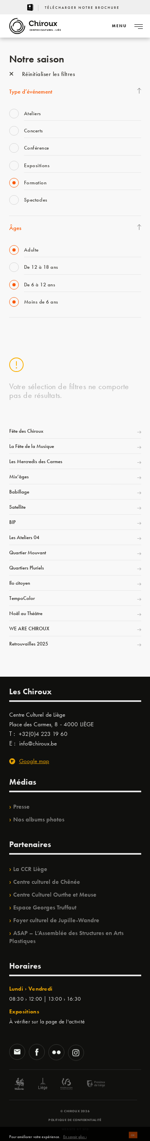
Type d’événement (30, 92)
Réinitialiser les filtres (42, 74)
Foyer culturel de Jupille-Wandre (56, 920)
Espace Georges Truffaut (44, 907)
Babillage (19, 491)
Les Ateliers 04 (24, 537)
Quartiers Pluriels (26, 567)
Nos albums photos (38, 819)
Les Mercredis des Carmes (35, 461)
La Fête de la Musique (31, 446)
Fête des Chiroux (26, 431)
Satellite (17, 507)
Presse (21, 807)
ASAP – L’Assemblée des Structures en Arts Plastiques (66, 937)
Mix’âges (19, 476)
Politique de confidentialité (75, 1120)
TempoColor (22, 598)
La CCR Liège (30, 869)
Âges (15, 228)
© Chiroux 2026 (75, 1111)
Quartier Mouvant (27, 552)
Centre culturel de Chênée (46, 882)
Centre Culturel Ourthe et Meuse (54, 895)
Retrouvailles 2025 (28, 643)
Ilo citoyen (19, 582)
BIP (12, 522)
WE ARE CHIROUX (29, 628)
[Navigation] (119, 26)
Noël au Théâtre (25, 613)
